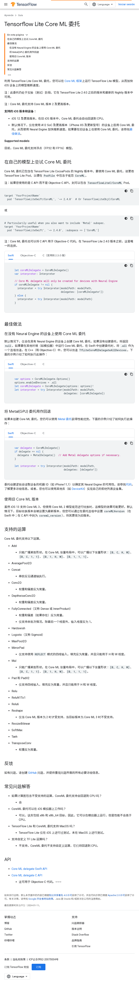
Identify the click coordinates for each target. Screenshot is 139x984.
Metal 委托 (65, 419)
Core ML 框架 (73, 81)
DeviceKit (78, 489)
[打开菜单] (5, 4)
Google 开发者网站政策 (40, 898)
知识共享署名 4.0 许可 (60, 895)
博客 (6, 923)
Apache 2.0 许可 (116, 895)
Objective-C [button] (28, 255)
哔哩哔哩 (9, 940)
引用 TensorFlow (81, 946)
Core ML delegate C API (27, 875)
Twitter (8, 934)
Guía (20, 15)
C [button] (44, 364)
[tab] (11, 255)
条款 (6, 959)
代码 (129, 484)
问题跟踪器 (78, 923)
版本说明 (77, 928)
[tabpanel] (69, 287)
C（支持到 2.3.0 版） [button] (55, 255)
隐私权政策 (19, 959)
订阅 (38, 967)
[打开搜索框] (86, 4)
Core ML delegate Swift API (29, 869)
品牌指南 (77, 940)
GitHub (32, 772)
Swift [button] (11, 255)
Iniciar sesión (126, 4)
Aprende (8, 15)
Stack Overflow (80, 934)
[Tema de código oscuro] (126, 191)
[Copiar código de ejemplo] (132, 191)
